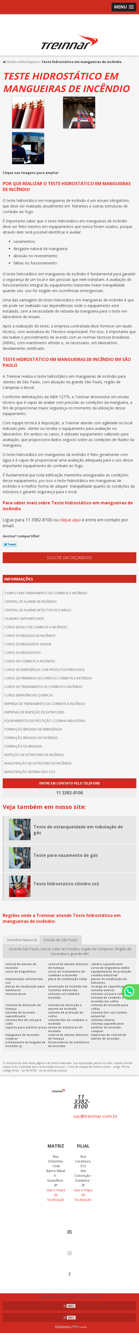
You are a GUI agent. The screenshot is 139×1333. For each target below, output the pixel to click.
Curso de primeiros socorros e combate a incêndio (48, 678)
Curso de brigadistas (23, 652)
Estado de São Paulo (61, 939)
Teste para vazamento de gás (65, 855)
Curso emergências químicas (29, 695)
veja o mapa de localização (56, 1195)
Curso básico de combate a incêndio (36, 627)
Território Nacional (22, 939)
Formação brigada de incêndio (31, 738)
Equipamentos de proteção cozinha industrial (45, 721)
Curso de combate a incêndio (30, 661)
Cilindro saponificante (24, 618)
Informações (18, 579)
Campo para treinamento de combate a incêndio (46, 593)
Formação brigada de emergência (33, 729)
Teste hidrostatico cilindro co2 (66, 884)
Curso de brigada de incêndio (30, 635)
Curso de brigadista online (28, 644)
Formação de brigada (23, 746)
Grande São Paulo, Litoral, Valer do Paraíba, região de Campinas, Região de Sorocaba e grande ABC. (70, 951)
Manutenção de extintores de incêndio (38, 763)
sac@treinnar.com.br (96, 1116)
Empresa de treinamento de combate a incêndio (45, 703)
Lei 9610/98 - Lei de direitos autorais (44, 1070)
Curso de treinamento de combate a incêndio (44, 686)
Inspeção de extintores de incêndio (34, 755)
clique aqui (70, 520)
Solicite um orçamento (69, 557)
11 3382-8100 (81, 1101)
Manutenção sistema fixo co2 (30, 772)
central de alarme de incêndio (31, 601)
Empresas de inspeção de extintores (34, 712)
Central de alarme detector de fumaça (38, 610)
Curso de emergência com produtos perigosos (44, 669)
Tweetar (10, 544)
